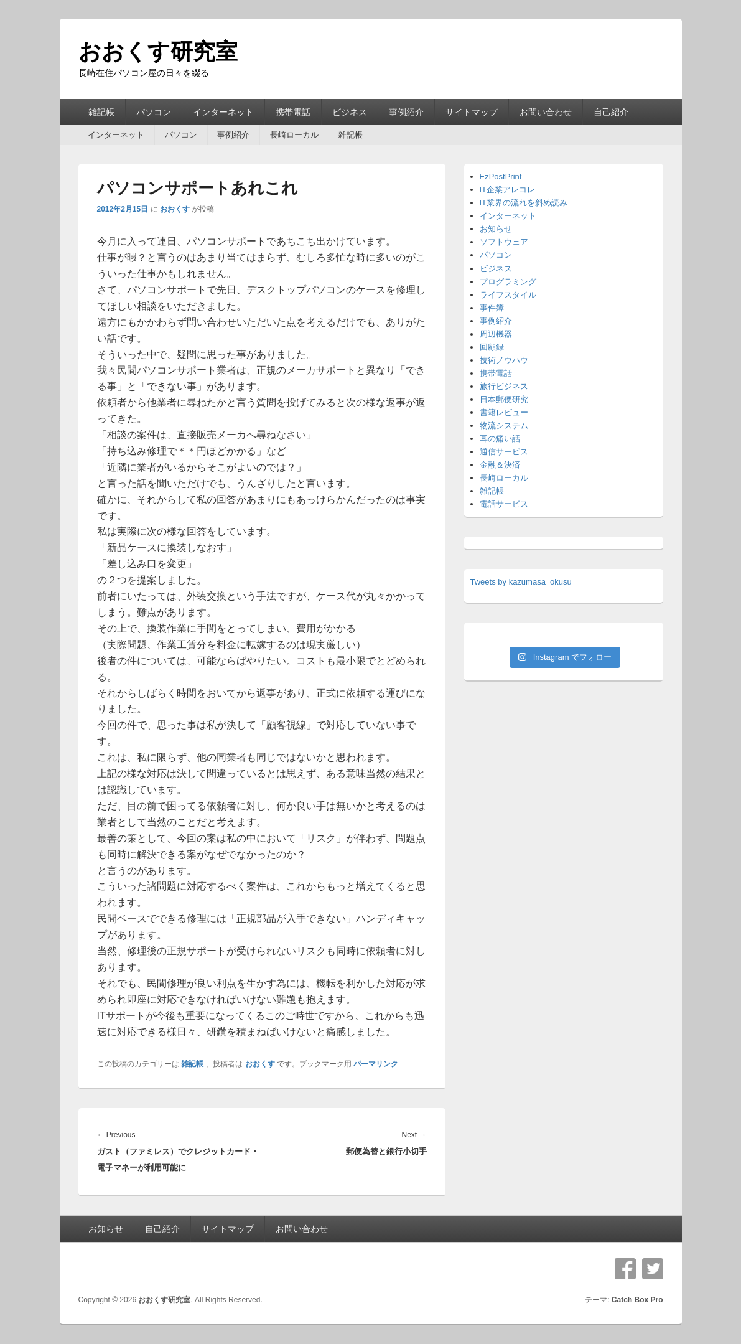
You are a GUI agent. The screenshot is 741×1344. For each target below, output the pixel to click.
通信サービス (504, 451)
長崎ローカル (294, 134)
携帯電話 (293, 112)
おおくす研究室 (158, 51)
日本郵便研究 (504, 399)
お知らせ (496, 228)
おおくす (175, 209)
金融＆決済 (500, 464)
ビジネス (349, 112)
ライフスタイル (508, 294)
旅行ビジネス (504, 386)
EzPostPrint (501, 176)
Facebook (625, 1268)
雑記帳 (101, 112)
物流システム (504, 425)
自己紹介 (611, 112)
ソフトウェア (504, 242)
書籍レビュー (504, 412)
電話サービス (504, 504)
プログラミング (508, 281)
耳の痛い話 (500, 438)
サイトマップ (471, 112)
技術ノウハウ (504, 360)
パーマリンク (375, 1064)
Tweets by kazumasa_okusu (521, 581)
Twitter (652, 1268)
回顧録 (492, 347)
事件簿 (492, 308)
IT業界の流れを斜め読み (524, 202)
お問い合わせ (546, 112)
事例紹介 (406, 112)
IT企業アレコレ (508, 189)
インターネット (223, 112)
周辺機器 (496, 334)
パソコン (153, 112)
